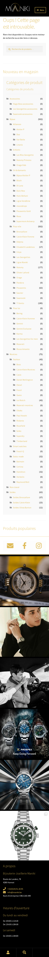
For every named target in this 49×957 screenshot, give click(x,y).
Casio (18, 374)
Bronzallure (21, 231)
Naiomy (19, 267)
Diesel (19, 385)
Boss (18, 364)
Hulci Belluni (22, 195)
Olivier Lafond (22, 272)
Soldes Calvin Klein (21, 502)
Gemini (19, 323)
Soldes (13, 492)
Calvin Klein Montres (25, 369)
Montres (13, 354)
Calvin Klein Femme (25, 236)
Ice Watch (20, 400)
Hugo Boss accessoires (23, 104)
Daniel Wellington (24, 379)
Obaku (19, 410)
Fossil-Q (20, 451)
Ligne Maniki (22, 262)
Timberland (21, 441)
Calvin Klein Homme (25, 318)
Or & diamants (19, 170)
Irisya (18, 252)
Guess (19, 395)
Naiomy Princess (23, 160)
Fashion (16, 359)
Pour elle (17, 226)
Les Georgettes (23, 257)
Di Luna (19, 185)
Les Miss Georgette (25, 155)
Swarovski (20, 298)
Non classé (14, 487)
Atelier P (20, 129)
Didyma (19, 241)
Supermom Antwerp (25, 221)
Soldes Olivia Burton (22, 507)
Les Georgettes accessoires (25, 109)
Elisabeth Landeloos (25, 247)
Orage (19, 277)
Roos (18, 216)
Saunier (19, 293)
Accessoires (15, 98)
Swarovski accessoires (23, 114)
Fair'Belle (20, 139)
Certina (19, 466)
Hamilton (20, 471)
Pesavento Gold (23, 211)
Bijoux (12, 119)
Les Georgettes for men (27, 339)
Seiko (18, 431)
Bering (19, 313)
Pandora (20, 282)
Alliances (17, 124)
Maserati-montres (24, 405)
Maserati (20, 344)
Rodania (20, 420)
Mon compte (8, 952)
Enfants (16, 149)
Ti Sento (20, 303)
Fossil (19, 390)
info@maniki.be (14, 892)
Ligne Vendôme (23, 201)
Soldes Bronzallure (21, 497)
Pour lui (16, 308)
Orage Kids (21, 165)
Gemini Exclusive (23, 328)
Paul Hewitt (21, 415)
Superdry (20, 436)
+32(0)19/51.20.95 (15, 889)
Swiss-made (18, 456)
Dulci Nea (20, 190)
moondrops (21, 206)
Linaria (19, 144)
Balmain (20, 461)
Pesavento (21, 288)
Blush (19, 180)
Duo (18, 134)
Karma (19, 333)
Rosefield (20, 425)
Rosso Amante (23, 349)
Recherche (24, 952)
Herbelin (20, 477)
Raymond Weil (22, 482)
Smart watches (20, 446)
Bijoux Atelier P (23, 175)
